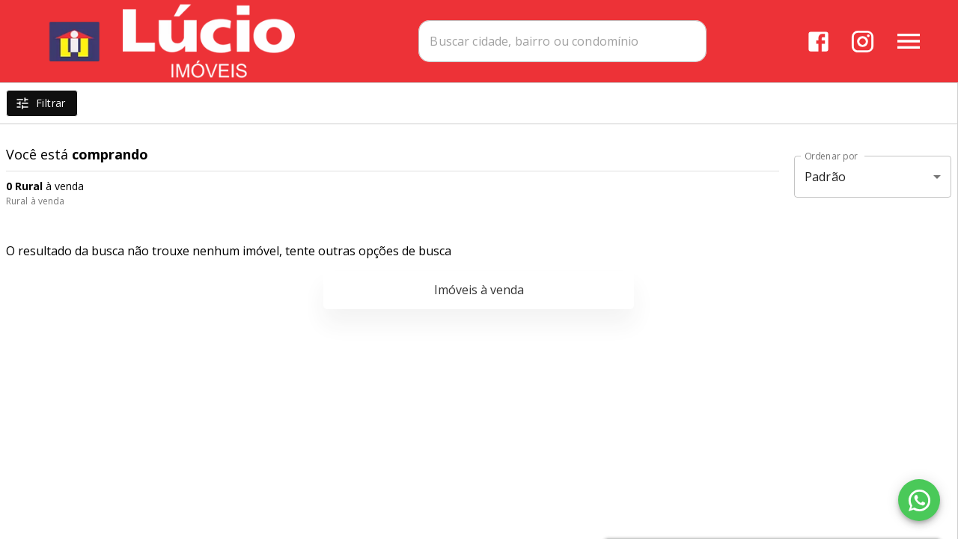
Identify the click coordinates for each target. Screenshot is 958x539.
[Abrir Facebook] (818, 41)
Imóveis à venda (479, 289)
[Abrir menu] (909, 41)
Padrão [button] (825, 176)
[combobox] (562, 41)
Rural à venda (35, 201)
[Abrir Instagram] (862, 41)
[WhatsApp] (919, 500)
